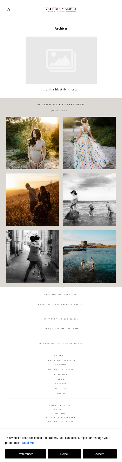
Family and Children (61, 360)
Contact (61, 384)
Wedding (61, 365)
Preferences (25, 454)
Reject (64, 454)
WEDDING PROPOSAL (61, 421)
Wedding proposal (61, 369)
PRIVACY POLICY (49, 344)
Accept (99, 454)
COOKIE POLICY (73, 344)
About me (61, 388)
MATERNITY (61, 409)
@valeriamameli (61, 111)
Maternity (61, 355)
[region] (61, 445)
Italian (61, 393)
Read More (29, 442)
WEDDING (61, 413)
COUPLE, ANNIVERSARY (61, 417)
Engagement (61, 374)
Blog (61, 379)
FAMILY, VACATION (61, 405)
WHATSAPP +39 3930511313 (61, 319)
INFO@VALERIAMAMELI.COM (61, 329)
